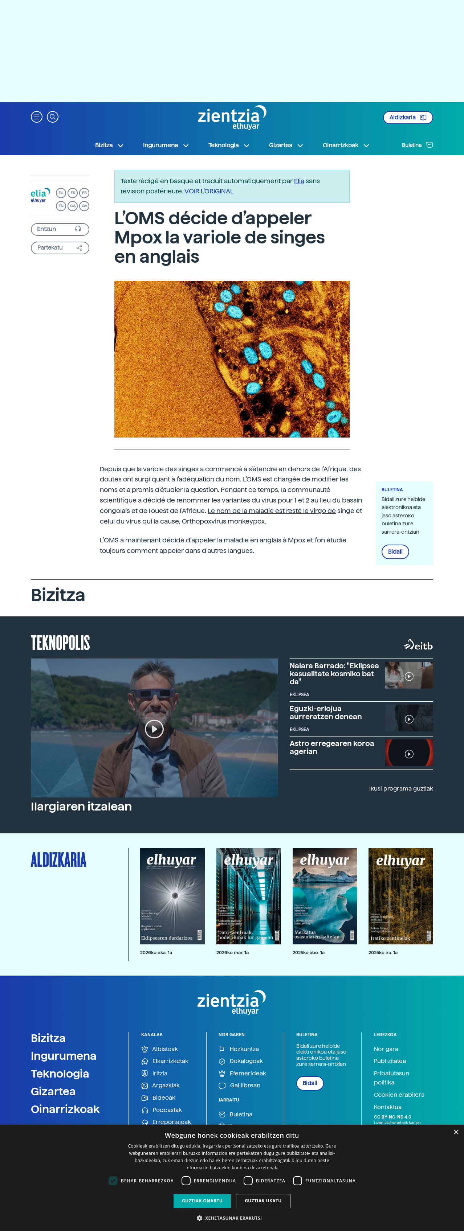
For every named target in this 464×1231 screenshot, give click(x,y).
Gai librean (239, 1086)
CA (73, 206)
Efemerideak (242, 1074)
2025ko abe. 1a (309, 952)
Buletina (417, 144)
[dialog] (232, 1178)
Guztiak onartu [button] (202, 1201)
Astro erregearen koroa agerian (332, 747)
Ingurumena (64, 1055)
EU (61, 192)
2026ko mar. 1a (232, 952)
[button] (36, 116)
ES (72, 192)
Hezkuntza (239, 1049)
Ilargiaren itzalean (81, 806)
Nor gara (386, 1049)
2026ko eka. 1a (156, 952)
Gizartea (53, 1091)
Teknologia (60, 1073)
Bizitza (48, 1038)
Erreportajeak (166, 1122)
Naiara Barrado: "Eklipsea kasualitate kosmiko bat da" (334, 673)
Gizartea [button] (286, 145)
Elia (299, 181)
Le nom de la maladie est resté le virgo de (272, 510)
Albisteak (159, 1049)
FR (84, 192)
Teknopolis (60, 642)
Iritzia (154, 1074)
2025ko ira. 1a (383, 952)
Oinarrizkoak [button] (346, 145)
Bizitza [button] (109, 145)
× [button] (456, 1132)
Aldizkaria (408, 117)
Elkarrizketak (164, 1061)
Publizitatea (390, 1061)
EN (61, 206)
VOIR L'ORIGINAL (209, 191)
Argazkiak (160, 1086)
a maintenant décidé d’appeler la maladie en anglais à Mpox (212, 540)
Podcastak (161, 1110)
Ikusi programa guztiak (401, 788)
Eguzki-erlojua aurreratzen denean (326, 712)
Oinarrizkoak (65, 1109)
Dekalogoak (241, 1061)
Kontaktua (388, 1107)
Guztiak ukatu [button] (263, 1201)
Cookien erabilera (399, 1094)
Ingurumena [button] (166, 145)
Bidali (395, 552)
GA (84, 206)
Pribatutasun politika (391, 1078)
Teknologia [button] (229, 145)
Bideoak (158, 1098)
